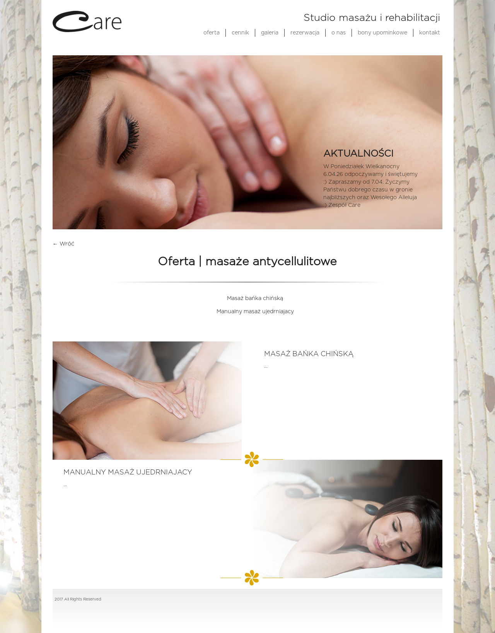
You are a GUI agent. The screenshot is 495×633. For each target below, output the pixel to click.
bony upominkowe (382, 33)
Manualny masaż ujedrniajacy (255, 311)
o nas (338, 33)
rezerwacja (304, 33)
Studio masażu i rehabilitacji (372, 18)
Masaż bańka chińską (255, 298)
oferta (211, 33)
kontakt (429, 33)
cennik (240, 33)
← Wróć (63, 244)
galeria (269, 33)
